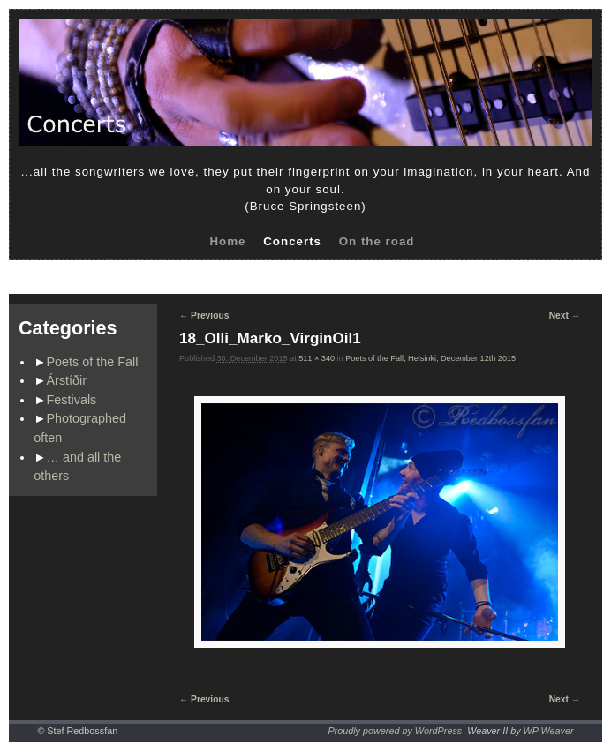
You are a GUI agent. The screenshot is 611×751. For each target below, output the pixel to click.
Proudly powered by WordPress (395, 730)
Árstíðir (67, 380)
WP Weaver (549, 730)
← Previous (204, 315)
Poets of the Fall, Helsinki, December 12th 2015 (430, 358)
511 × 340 (316, 358)
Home (227, 241)
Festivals (72, 400)
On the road (377, 241)
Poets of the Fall (93, 362)
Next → (564, 315)
